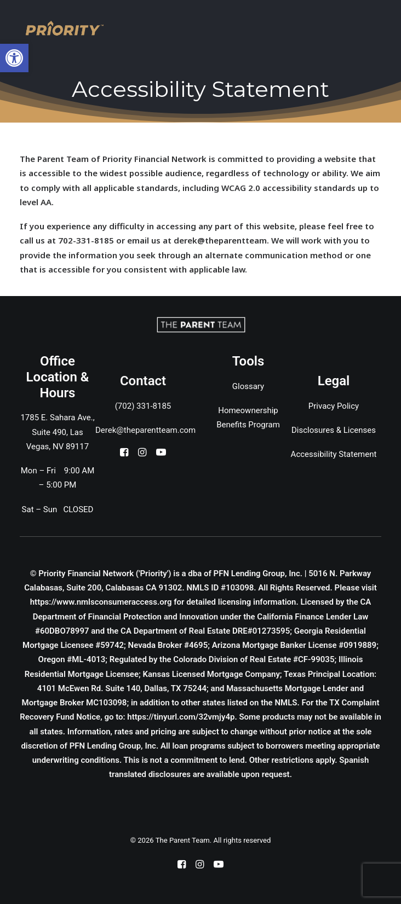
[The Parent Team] (65, 28)
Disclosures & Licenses (333, 430)
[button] (124, 454)
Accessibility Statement (334, 454)
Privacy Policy (333, 406)
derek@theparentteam (220, 240)
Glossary (248, 386)
